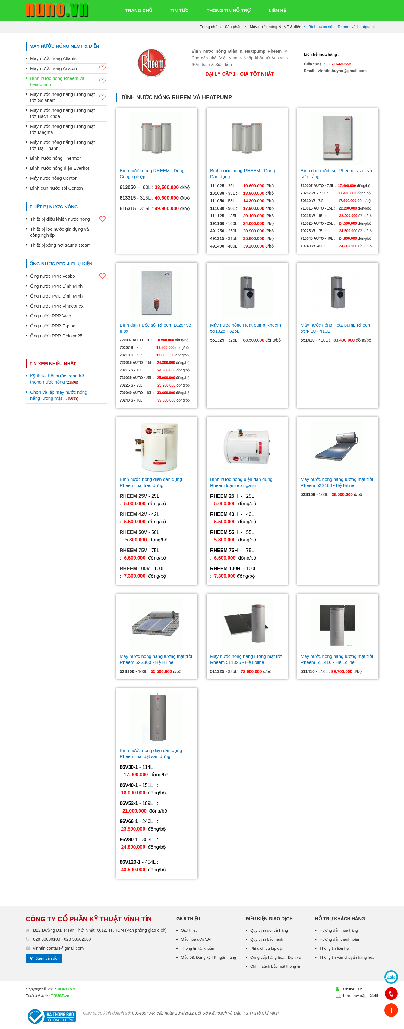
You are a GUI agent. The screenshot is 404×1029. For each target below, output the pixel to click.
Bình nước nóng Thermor (55, 158)
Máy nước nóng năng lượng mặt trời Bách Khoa (62, 113)
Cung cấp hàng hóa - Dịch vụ (275, 957)
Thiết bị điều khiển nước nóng (68, 219)
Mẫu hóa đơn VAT (196, 939)
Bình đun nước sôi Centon (56, 188)
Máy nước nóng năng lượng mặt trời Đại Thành (62, 145)
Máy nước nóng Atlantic (53, 58)
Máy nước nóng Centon (53, 178)
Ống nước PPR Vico (50, 315)
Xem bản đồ (47, 958)
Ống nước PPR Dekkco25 (56, 335)
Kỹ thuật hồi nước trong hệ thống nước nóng (57, 378)
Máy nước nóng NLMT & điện (275, 26)
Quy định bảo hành (266, 939)
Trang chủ (209, 26)
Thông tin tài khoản (197, 948)
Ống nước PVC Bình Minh (56, 295)
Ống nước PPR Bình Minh (56, 286)
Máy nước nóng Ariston (68, 68)
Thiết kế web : (38, 995)
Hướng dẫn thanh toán (339, 939)
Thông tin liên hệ (334, 948)
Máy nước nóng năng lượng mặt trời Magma (62, 129)
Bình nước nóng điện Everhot (59, 168)
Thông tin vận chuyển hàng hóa (347, 957)
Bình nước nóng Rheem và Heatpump (68, 81)
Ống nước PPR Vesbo (68, 276)
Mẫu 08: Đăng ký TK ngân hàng (208, 957)
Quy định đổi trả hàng (269, 930)
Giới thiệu (189, 930)
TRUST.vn (60, 995)
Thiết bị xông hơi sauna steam (60, 245)
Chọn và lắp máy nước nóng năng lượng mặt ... (58, 395)
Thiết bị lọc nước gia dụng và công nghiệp (59, 232)
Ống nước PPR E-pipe (52, 325)
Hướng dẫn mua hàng (339, 930)
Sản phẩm (234, 26)
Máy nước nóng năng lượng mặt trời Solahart (68, 97)
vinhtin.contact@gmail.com (58, 948)
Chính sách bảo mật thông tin (275, 966)
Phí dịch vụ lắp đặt (266, 948)
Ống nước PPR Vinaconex (57, 305)
